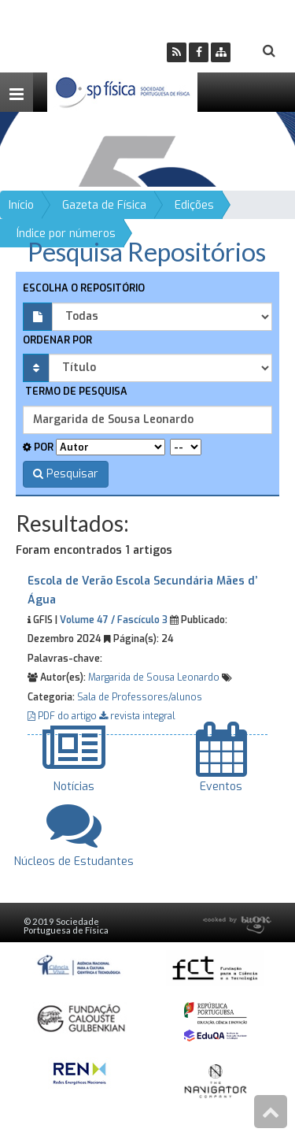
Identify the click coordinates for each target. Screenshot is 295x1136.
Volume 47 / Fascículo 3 (114, 620)
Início (21, 205)
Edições (194, 205)
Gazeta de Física (104, 205)
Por (38, 447)
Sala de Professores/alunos (139, 697)
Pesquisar (65, 473)
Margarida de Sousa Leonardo (153, 677)
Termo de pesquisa (75, 391)
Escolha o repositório (84, 288)
